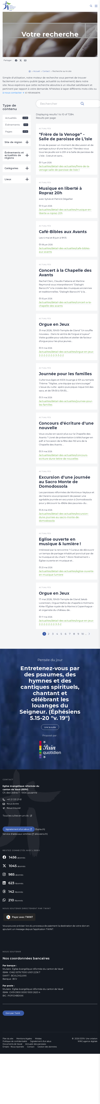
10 (83, 683)
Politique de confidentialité (15, 1091)
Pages (16, 132)
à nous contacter (12, 92)
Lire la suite (50, 777)
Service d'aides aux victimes (17, 884)
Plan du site (8, 1089)
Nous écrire (13, 853)
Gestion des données (47, 1097)
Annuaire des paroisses (35, 1094)
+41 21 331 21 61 (14, 849)
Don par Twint (13, 1063)
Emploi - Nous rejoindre (13, 1097)
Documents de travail (12, 1094)
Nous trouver (14, 858)
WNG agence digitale (87, 1091)
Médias (38, 1089)
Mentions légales (24, 1089)
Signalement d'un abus (18, 879)
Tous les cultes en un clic (16, 865)
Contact (30, 1097)
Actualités (16, 118)
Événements (16, 125)
